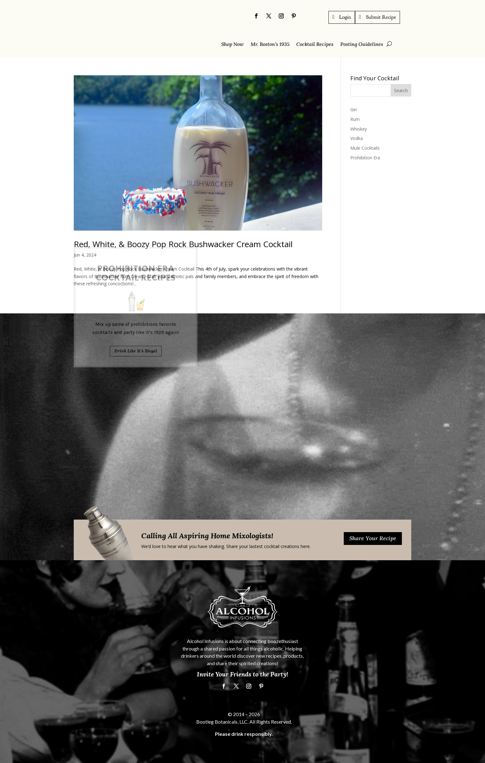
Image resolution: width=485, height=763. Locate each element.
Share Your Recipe (372, 538)
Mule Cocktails (365, 148)
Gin (353, 109)
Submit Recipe (381, 17)
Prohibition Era (365, 158)
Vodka (356, 138)
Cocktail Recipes (314, 44)
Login (345, 17)
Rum (355, 119)
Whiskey (358, 129)
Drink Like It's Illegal (135, 311)
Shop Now (232, 44)
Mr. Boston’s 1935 (270, 44)
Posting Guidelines (361, 44)
